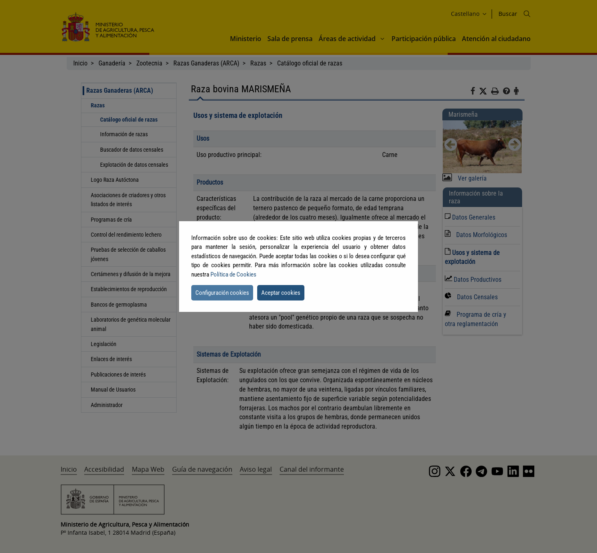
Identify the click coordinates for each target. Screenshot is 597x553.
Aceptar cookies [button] (280, 292)
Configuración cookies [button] (222, 292)
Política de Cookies (233, 274)
